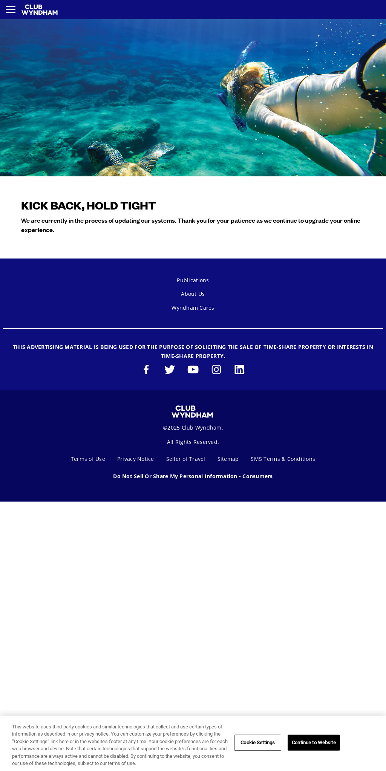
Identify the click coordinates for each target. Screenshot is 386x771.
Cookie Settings (257, 742)
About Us (193, 293)
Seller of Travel (185, 458)
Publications (193, 280)
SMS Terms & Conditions (283, 458)
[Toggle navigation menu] (10, 9)
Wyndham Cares (193, 307)
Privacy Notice (135, 458)
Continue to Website (313, 742)
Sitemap (228, 458)
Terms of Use (88, 458)
